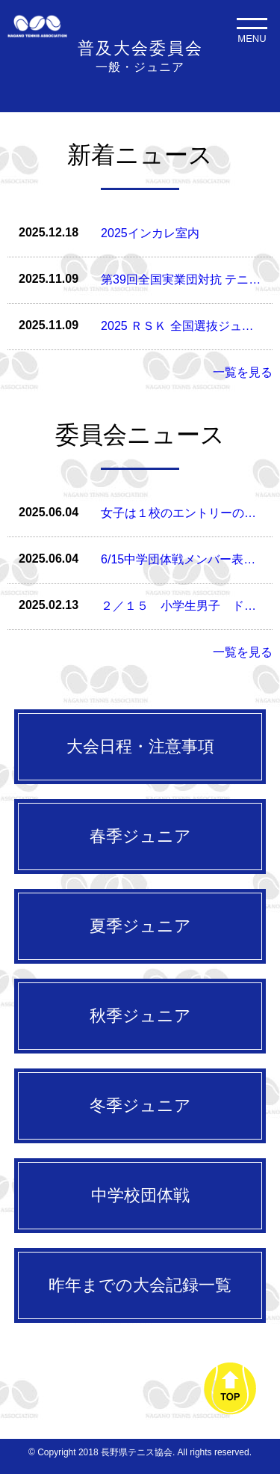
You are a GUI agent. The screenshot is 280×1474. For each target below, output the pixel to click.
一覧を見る (243, 372)
